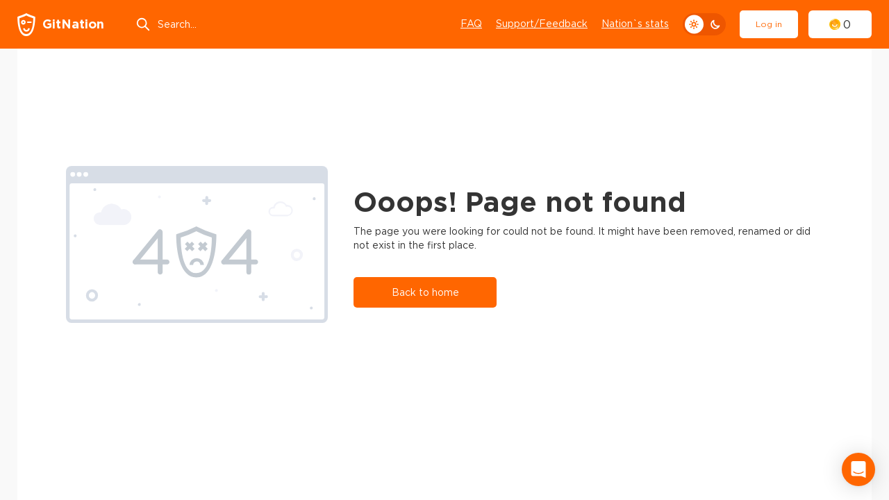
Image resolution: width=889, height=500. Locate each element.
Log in (769, 23)
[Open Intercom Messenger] (858, 469)
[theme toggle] (704, 24)
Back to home (425, 292)
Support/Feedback (542, 23)
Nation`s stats (635, 23)
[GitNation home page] (60, 24)
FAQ (471, 23)
